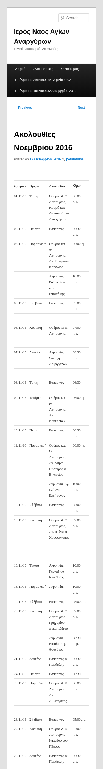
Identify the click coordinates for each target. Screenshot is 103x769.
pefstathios (75, 159)
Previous (23, 108)
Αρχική (20, 69)
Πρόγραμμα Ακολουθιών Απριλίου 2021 (44, 80)
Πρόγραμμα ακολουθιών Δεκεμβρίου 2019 (45, 91)
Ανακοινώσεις (43, 69)
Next (83, 108)
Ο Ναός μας (70, 69)
